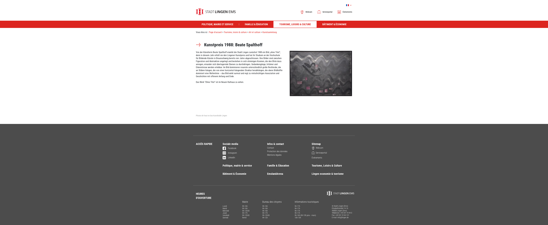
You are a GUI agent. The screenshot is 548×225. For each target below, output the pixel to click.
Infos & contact (275, 144)
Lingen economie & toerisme (328, 173)
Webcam (306, 12)
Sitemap (316, 144)
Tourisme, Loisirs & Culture (327, 165)
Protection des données (277, 151)
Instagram (230, 153)
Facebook (229, 148)
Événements (344, 12)
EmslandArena (275, 173)
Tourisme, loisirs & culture (235, 32)
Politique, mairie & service (237, 165)
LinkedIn (229, 158)
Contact (270, 148)
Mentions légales (274, 155)
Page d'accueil (215, 32)
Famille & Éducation (278, 165)
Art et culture (254, 32)
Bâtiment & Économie (234, 173)
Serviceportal (324, 12)
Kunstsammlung (269, 32)
